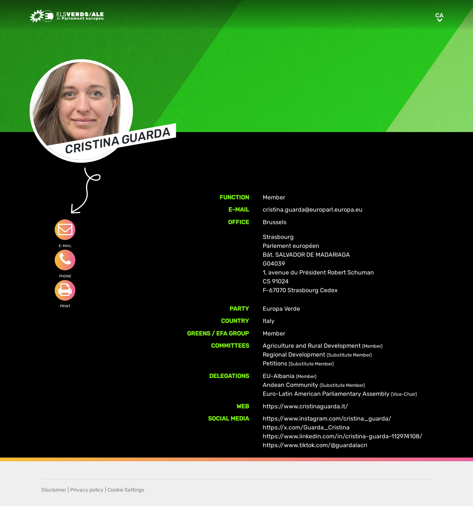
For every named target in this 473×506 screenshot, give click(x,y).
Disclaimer (53, 490)
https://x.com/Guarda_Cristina (306, 427)
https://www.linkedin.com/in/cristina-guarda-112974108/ (342, 436)
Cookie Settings (126, 490)
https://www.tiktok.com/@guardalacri (315, 445)
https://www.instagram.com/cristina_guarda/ (327, 418)
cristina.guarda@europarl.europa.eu (313, 209)
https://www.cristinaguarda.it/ (305, 406)
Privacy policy (86, 490)
